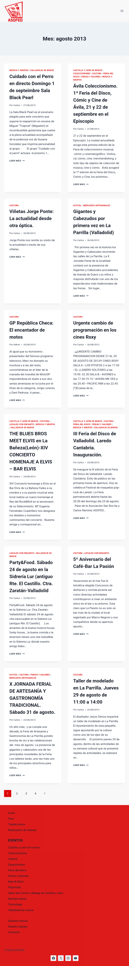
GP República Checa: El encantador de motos (31, 330)
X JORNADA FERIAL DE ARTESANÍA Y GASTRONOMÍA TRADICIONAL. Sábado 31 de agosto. (32, 698)
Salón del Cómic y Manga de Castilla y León (35, 893)
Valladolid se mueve (42, 70)
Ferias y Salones (90, 77)
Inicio (11, 813)
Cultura (96, 73)
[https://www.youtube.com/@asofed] (75, 958)
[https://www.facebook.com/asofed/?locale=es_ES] (53, 958)
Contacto (14, 932)
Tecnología (15, 904)
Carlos (16, 105)
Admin (16, 344)
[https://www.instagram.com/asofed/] (68, 958)
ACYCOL (77, 205)
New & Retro (16, 881)
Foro (11, 818)
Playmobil (14, 887)
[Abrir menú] (122, 11)
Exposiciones (16, 864)
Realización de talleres (22, 830)
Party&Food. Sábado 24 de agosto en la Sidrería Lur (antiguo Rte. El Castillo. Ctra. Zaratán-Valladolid (31, 576)
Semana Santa (17, 898)
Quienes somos (18, 920)
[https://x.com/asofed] (61, 958)
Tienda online (16, 824)
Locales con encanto (21, 424)
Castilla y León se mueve (87, 70)
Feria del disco (82, 424)
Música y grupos (19, 70)
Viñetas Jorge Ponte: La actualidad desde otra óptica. (31, 218)
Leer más (17, 160)
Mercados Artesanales (96, 205)
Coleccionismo (81, 73)
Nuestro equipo (18, 926)
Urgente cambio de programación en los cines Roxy (94, 330)
